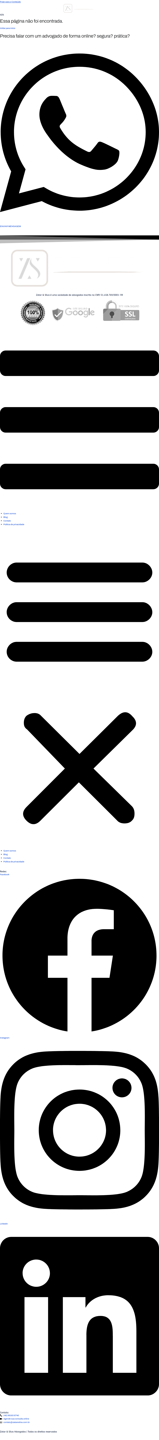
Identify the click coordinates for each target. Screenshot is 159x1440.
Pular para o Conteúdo (11, 2)
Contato (7, 521)
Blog (5, 517)
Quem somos (10, 513)
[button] (79, 689)
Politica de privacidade (14, 524)
